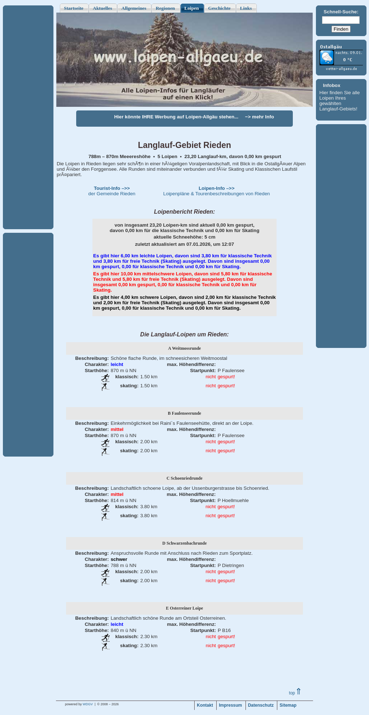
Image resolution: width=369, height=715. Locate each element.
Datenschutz (261, 705)
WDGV (88, 704)
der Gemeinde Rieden (111, 191)
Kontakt (205, 705)
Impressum (230, 705)
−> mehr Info (259, 116)
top (295, 693)
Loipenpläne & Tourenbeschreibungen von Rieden (216, 191)
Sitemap (287, 705)
